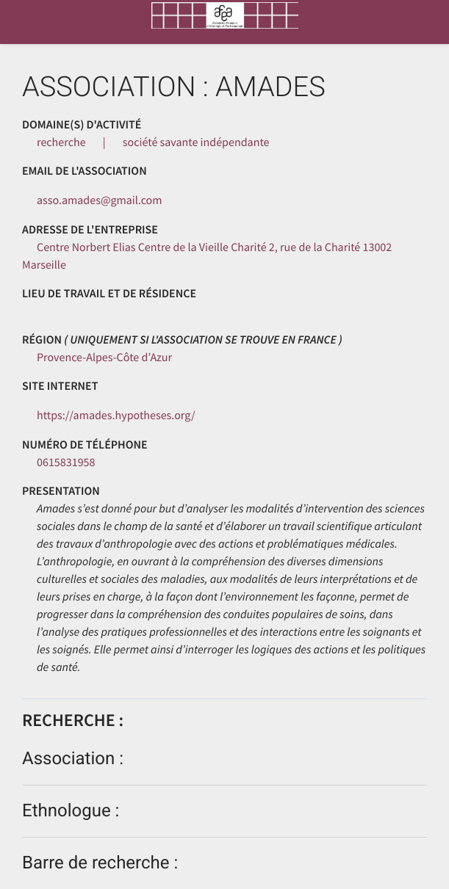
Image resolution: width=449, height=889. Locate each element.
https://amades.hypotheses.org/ (116, 415)
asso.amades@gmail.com (99, 200)
